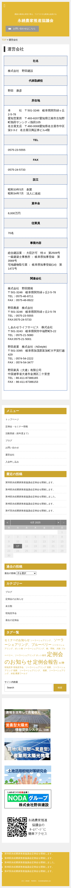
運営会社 (9, 454)
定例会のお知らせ (14, 599)
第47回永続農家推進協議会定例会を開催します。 (30, 510)
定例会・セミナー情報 (16, 426)
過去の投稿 (10, 573)
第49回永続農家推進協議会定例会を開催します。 (30, 489)
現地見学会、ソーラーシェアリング (29, 667)
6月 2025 (36, 522)
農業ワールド (21, 673)
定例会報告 (45, 662)
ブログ (8, 440)
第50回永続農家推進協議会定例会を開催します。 (30, 482)
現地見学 (8, 667)
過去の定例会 (12, 620)
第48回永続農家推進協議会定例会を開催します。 (30, 503)
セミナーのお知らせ (17, 640)
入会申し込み (12, 462)
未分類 (8, 606)
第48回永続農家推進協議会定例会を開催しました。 (31, 496)
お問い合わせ (12, 447)
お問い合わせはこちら (24, 28)
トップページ (12, 419)
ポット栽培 (41, 655)
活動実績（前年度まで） (17, 433)
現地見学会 (11, 613)
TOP (4, 40)
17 (17, 546)
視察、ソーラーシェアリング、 (27, 670)
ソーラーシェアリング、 (41, 640)
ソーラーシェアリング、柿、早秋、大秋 (42, 648)
